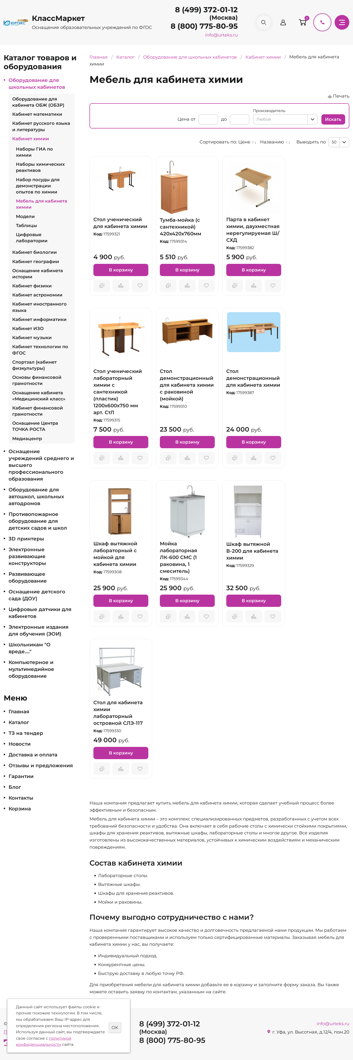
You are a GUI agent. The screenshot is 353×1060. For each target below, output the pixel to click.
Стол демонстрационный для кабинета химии (253, 378)
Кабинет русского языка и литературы (41, 126)
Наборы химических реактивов (40, 167)
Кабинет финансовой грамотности (37, 411)
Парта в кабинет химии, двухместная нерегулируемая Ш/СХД (252, 230)
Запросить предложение (101, 286)
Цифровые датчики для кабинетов (40, 612)
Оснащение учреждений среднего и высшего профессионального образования (41, 465)
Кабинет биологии (34, 252)
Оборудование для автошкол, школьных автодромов (36, 496)
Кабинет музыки (32, 337)
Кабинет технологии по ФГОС (40, 350)
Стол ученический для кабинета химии (120, 223)
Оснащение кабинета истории (37, 274)
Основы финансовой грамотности (37, 380)
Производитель (269, 110)
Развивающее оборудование (28, 577)
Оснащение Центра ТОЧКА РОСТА (35, 426)
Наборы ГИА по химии (34, 152)
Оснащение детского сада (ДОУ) (37, 595)
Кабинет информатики (39, 319)
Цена (183, 119)
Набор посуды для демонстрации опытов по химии (38, 186)
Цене (244, 142)
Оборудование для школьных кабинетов (37, 83)
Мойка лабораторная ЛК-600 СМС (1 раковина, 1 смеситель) (178, 557)
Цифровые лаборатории (32, 237)
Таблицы (26, 225)
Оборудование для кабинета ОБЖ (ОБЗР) (38, 102)
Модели (25, 216)
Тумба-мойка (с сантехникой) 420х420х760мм (180, 227)
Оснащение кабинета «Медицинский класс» (38, 396)
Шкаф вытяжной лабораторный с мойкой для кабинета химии (115, 554)
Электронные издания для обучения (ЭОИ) (38, 630)
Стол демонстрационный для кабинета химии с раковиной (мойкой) (187, 385)
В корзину (121, 270)
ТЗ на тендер (26, 733)
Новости (20, 744)
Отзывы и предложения (41, 765)
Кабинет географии (35, 261)
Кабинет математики (37, 114)
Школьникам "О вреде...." (29, 648)
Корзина (20, 809)
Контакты (21, 798)
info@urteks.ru (221, 35)
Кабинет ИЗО (28, 328)
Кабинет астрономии (37, 295)
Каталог (19, 722)
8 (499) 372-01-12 (206, 9)
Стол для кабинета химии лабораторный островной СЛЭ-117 (118, 713)
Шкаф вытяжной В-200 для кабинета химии (252, 551)
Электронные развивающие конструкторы (27, 556)
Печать (341, 96)
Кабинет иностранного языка (39, 307)
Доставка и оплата (33, 755)
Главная (19, 712)
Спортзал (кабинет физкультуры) (34, 365)
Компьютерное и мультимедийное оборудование (31, 669)
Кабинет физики (32, 286)
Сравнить (121, 286)
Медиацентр (27, 438)
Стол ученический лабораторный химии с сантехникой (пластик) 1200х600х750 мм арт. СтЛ (117, 391)
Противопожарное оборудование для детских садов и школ (38, 521)
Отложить (140, 286)
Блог (15, 787)
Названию (272, 142)
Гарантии (21, 776)
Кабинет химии (30, 138)
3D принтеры (26, 539)
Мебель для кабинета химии (41, 204)
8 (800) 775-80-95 (204, 26)
